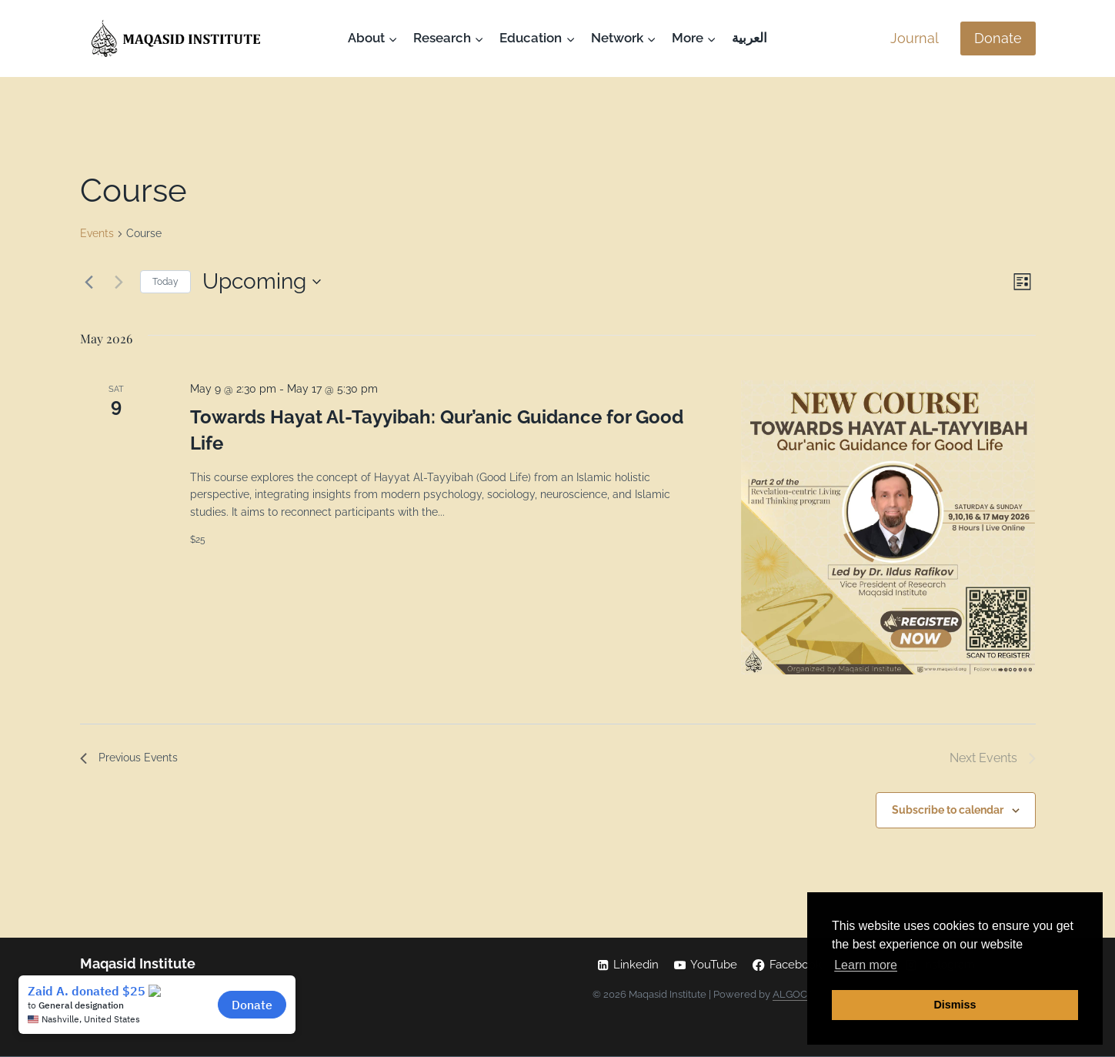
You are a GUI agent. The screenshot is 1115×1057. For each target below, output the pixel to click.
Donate (998, 38)
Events (97, 233)
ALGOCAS (796, 994)
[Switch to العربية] (749, 38)
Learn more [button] (865, 965)
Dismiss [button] (954, 1004)
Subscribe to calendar (947, 811)
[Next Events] (119, 282)
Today (165, 281)
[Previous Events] (89, 282)
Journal (914, 38)
